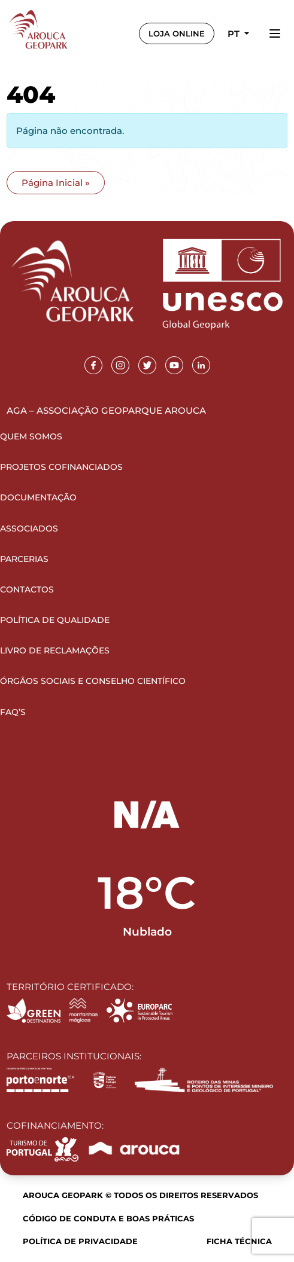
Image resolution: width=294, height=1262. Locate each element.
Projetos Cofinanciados (61, 467)
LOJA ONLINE (176, 33)
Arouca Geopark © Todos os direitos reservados (140, 1195)
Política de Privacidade (80, 1241)
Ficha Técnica (239, 1241)
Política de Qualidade (55, 620)
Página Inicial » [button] (56, 182)
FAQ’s (13, 712)
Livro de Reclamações (55, 650)
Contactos (27, 589)
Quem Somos (31, 436)
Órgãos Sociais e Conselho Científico (93, 681)
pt (235, 33)
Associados (29, 528)
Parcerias (24, 559)
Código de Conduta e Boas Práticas (108, 1218)
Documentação (38, 497)
